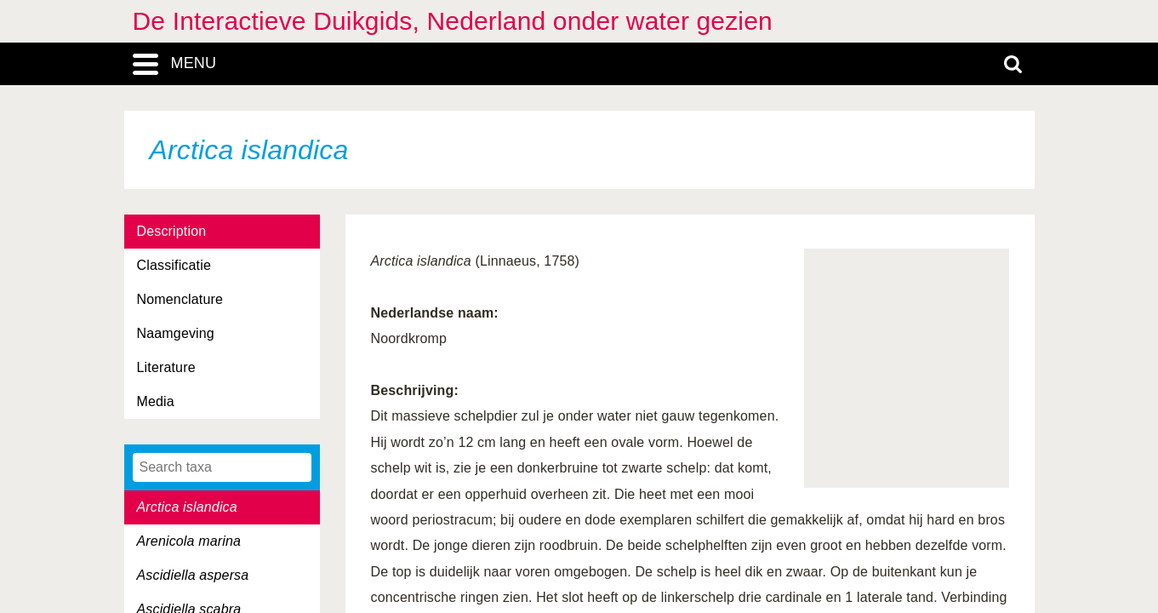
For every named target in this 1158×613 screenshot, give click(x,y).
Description (172, 231)
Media (155, 401)
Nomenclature (180, 299)
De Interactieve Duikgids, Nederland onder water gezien (453, 21)
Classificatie (174, 265)
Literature (166, 367)
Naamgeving (175, 333)
